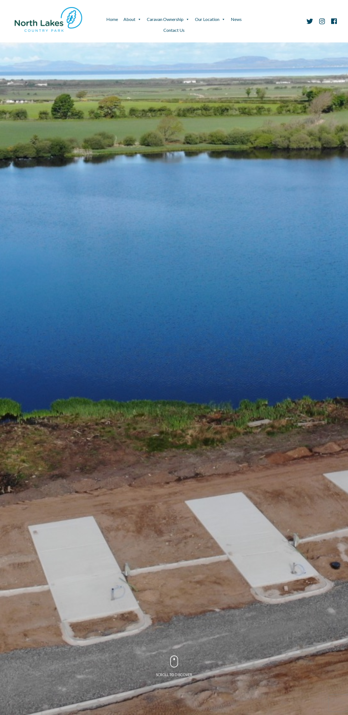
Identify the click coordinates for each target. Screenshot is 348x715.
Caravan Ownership (165, 19)
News (236, 19)
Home (112, 19)
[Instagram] (322, 21)
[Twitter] (310, 21)
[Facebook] (332, 21)
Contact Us (174, 30)
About (129, 19)
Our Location (207, 19)
